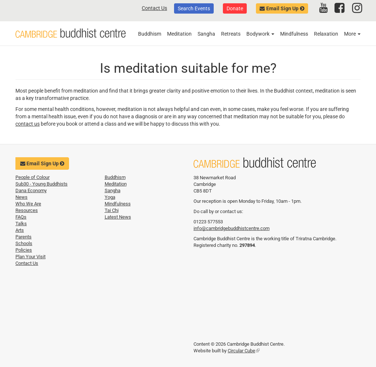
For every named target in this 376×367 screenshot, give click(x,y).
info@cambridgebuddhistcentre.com (232, 228)
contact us (27, 124)
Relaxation (326, 34)
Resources (26, 210)
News (21, 197)
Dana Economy (31, 190)
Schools (23, 243)
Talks (21, 223)
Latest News (118, 217)
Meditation (179, 34)
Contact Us (154, 8)
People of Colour (32, 177)
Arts (19, 230)
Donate (235, 8)
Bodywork (260, 34)
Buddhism (149, 34)
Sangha (206, 34)
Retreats (231, 34)
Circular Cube (244, 350)
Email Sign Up (282, 8)
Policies (23, 250)
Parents (23, 237)
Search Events (194, 8)
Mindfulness (294, 34)
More (352, 34)
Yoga (110, 197)
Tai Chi (112, 210)
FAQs (20, 217)
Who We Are (28, 203)
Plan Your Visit (30, 256)
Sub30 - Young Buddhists (41, 184)
